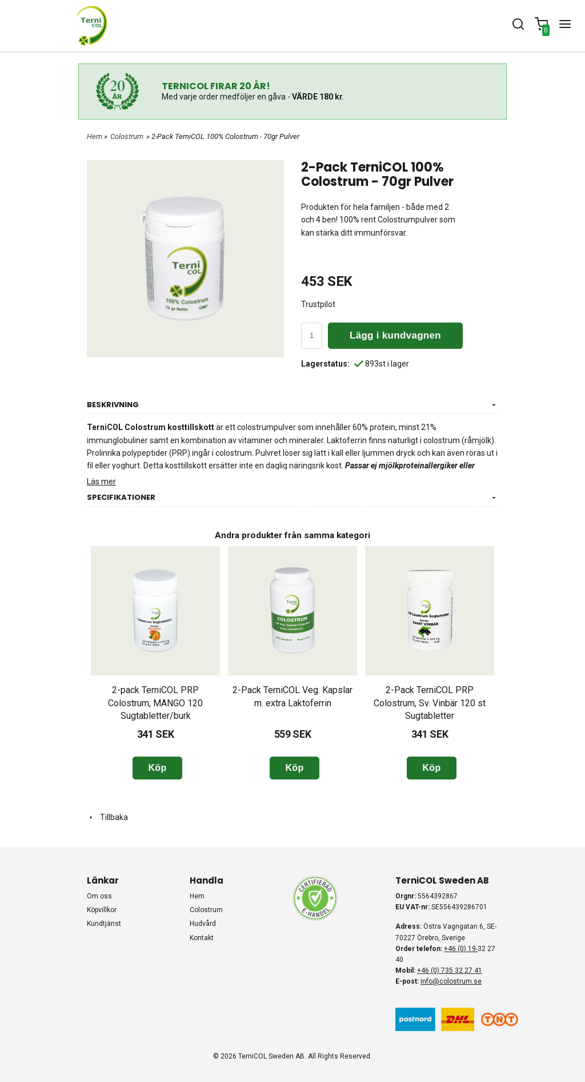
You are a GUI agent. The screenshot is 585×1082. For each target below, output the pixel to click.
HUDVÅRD (203, 924)
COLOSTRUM (206, 910)
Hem (94, 136)
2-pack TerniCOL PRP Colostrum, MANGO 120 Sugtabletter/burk (155, 703)
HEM (197, 896)
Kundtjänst (104, 924)
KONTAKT (202, 938)
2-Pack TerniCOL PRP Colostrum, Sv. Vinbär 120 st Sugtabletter (430, 703)
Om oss (99, 896)
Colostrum (126, 136)
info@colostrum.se (451, 981)
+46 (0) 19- (461, 949)
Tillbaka (107, 817)
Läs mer (101, 481)
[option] (155, 662)
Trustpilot (318, 304)
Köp (157, 768)
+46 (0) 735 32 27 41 (449, 970)
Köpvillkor (102, 910)
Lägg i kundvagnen (395, 335)
